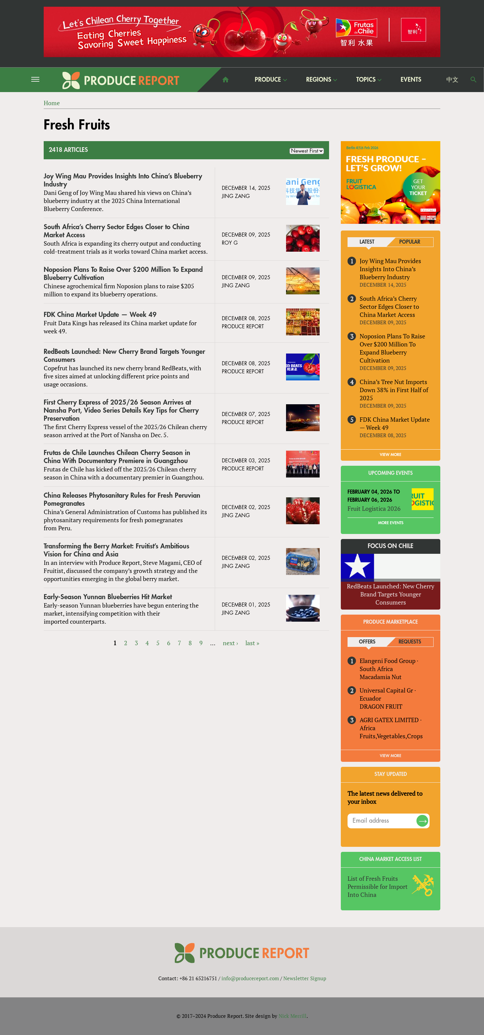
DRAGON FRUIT (381, 706)
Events (411, 80)
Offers (367, 642)
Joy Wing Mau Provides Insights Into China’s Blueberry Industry (123, 180)
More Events (390, 523)
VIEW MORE (390, 455)
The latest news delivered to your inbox (385, 797)
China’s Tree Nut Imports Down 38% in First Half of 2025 (394, 390)
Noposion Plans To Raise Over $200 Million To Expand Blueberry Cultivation (123, 273)
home (225, 80)
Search (474, 80)
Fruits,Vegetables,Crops (391, 736)
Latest (367, 242)
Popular (409, 242)
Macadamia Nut (381, 677)
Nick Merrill (293, 1015)
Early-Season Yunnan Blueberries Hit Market (108, 597)
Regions (318, 79)
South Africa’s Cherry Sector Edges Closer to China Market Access (116, 231)
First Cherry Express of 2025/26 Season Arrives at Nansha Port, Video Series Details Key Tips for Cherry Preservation (121, 410)
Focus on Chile (390, 546)
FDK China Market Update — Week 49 (100, 314)
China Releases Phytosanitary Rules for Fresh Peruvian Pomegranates (122, 499)
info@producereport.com (250, 978)
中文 (452, 80)
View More (390, 756)
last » (252, 643)
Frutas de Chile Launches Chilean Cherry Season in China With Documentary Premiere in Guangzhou (117, 457)
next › (230, 643)
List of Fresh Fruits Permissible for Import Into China (378, 886)
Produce (268, 79)
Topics (365, 79)
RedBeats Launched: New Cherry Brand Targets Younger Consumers (124, 355)
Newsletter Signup (304, 978)
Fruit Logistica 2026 (374, 508)
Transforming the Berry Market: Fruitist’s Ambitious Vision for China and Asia (116, 550)
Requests (410, 642)
